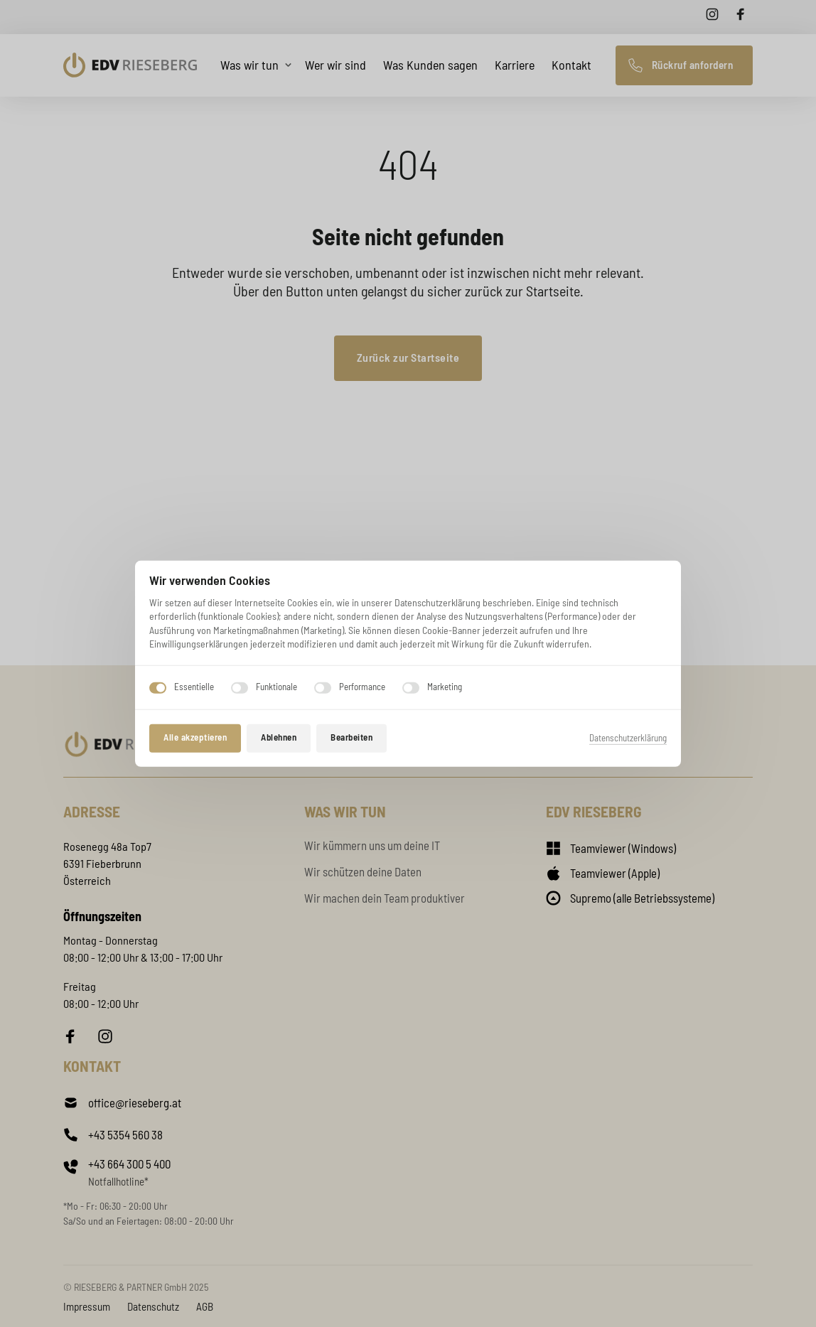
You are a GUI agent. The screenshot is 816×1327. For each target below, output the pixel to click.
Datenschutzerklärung (628, 737)
